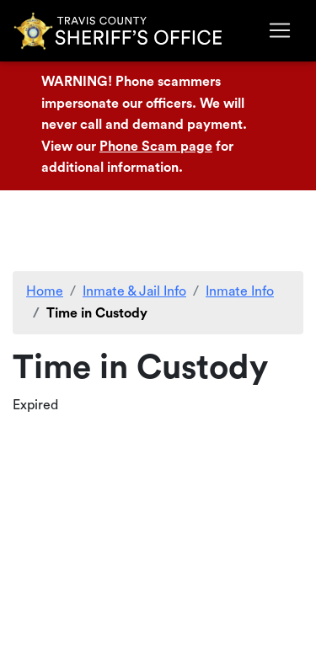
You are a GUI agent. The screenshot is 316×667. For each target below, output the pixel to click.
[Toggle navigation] (280, 30)
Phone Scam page (155, 146)
